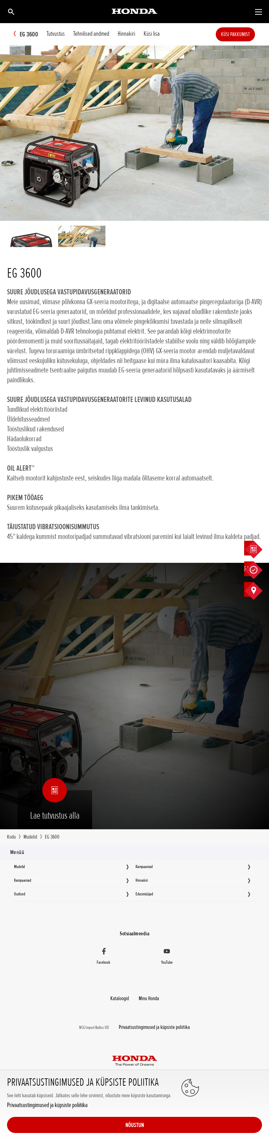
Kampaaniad (144, 866)
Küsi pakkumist (246, 34)
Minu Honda (147, 995)
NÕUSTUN (234, 1113)
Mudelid (19, 866)
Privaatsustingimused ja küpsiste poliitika (42, 1128)
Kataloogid (121, 995)
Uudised (19, 893)
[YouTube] (167, 955)
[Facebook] (104, 955)
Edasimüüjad (144, 893)
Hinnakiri (142, 880)
